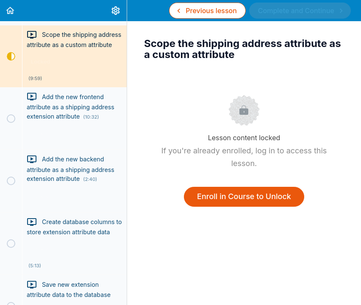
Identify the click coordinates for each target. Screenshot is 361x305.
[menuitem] (116, 10)
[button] (10, 10)
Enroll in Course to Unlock (244, 196)
